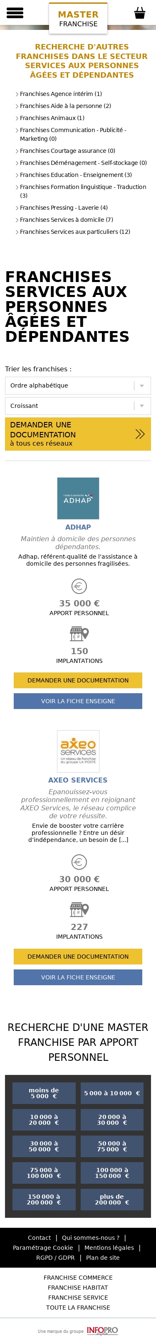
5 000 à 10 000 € (112, 1093)
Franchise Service (78, 1297)
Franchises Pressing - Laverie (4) (61, 207)
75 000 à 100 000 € (44, 1173)
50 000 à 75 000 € (112, 1146)
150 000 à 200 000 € (44, 1199)
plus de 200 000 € (112, 1199)
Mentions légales (109, 1247)
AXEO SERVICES (78, 780)
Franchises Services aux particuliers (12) (72, 231)
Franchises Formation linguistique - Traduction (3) (80, 191)
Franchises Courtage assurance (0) (65, 150)
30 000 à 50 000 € (44, 1146)
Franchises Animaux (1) (49, 118)
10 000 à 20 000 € (44, 1120)
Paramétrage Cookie (43, 1247)
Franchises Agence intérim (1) (58, 94)
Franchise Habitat (78, 1287)
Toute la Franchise (78, 1307)
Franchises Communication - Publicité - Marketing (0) (70, 134)
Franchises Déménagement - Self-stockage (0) (81, 162)
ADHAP (78, 527)
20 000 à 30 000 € (112, 1120)
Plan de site (103, 1257)
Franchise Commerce (78, 1277)
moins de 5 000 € (44, 1093)
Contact (39, 1237)
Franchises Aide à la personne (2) (63, 106)
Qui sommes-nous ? (90, 1237)
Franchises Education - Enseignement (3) (73, 175)
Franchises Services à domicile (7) (64, 219)
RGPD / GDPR (55, 1257)
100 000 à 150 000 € (112, 1173)
